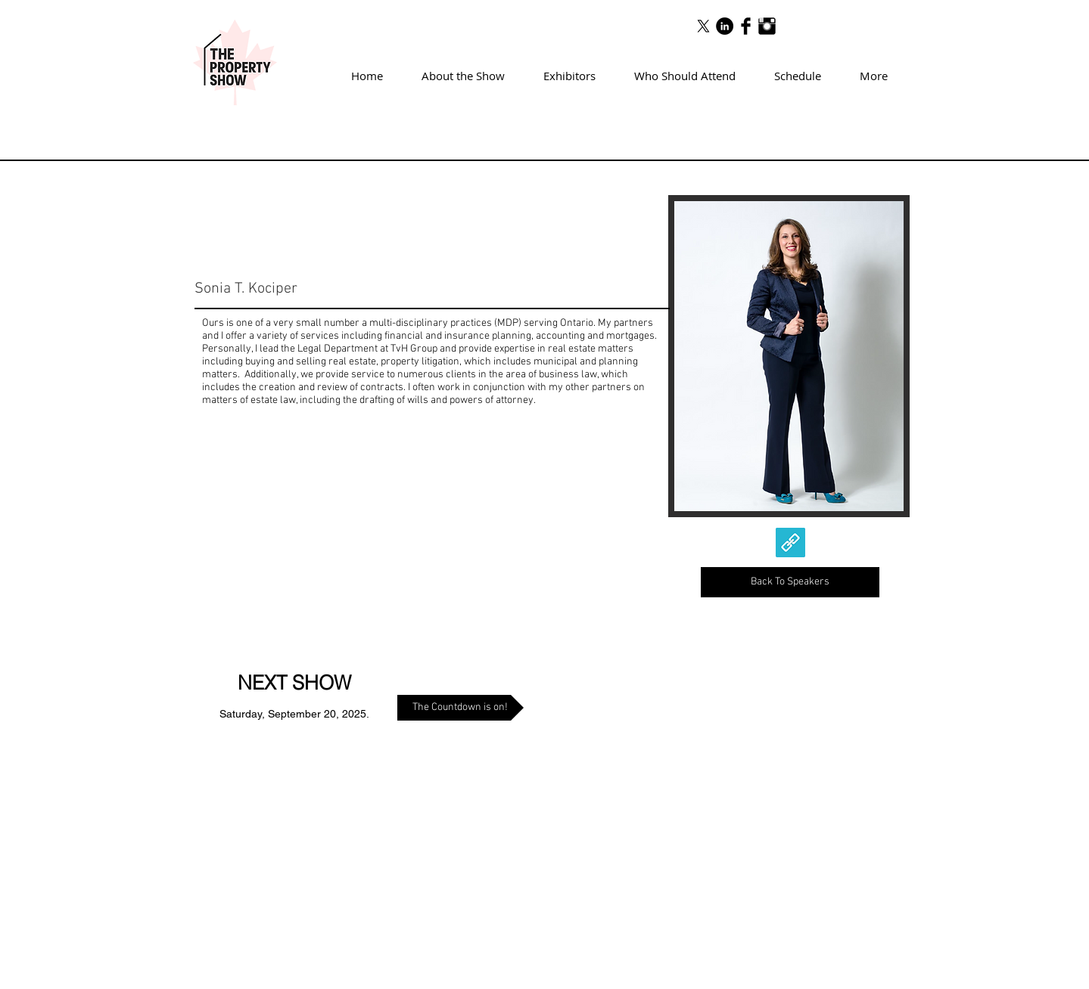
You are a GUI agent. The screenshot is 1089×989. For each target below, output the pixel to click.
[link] (790, 542)
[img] (789, 356)
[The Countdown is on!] (460, 708)
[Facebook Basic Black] (746, 26)
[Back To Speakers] (790, 582)
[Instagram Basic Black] (767, 26)
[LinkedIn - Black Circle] (724, 26)
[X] (703, 26)
